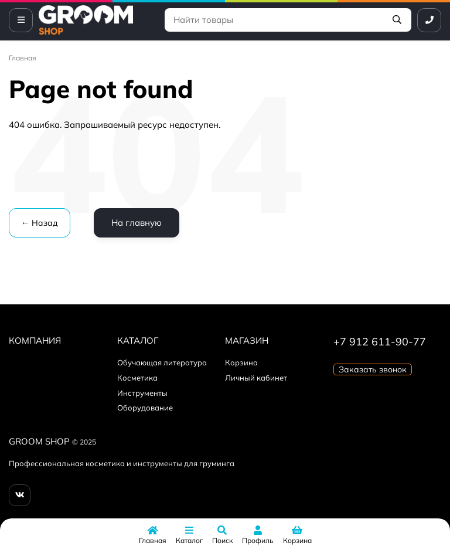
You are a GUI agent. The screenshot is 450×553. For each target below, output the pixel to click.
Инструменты (142, 393)
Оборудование (145, 407)
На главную (136, 222)
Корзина (241, 362)
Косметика (137, 377)
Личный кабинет (256, 377)
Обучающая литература (162, 362)
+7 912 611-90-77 (379, 341)
